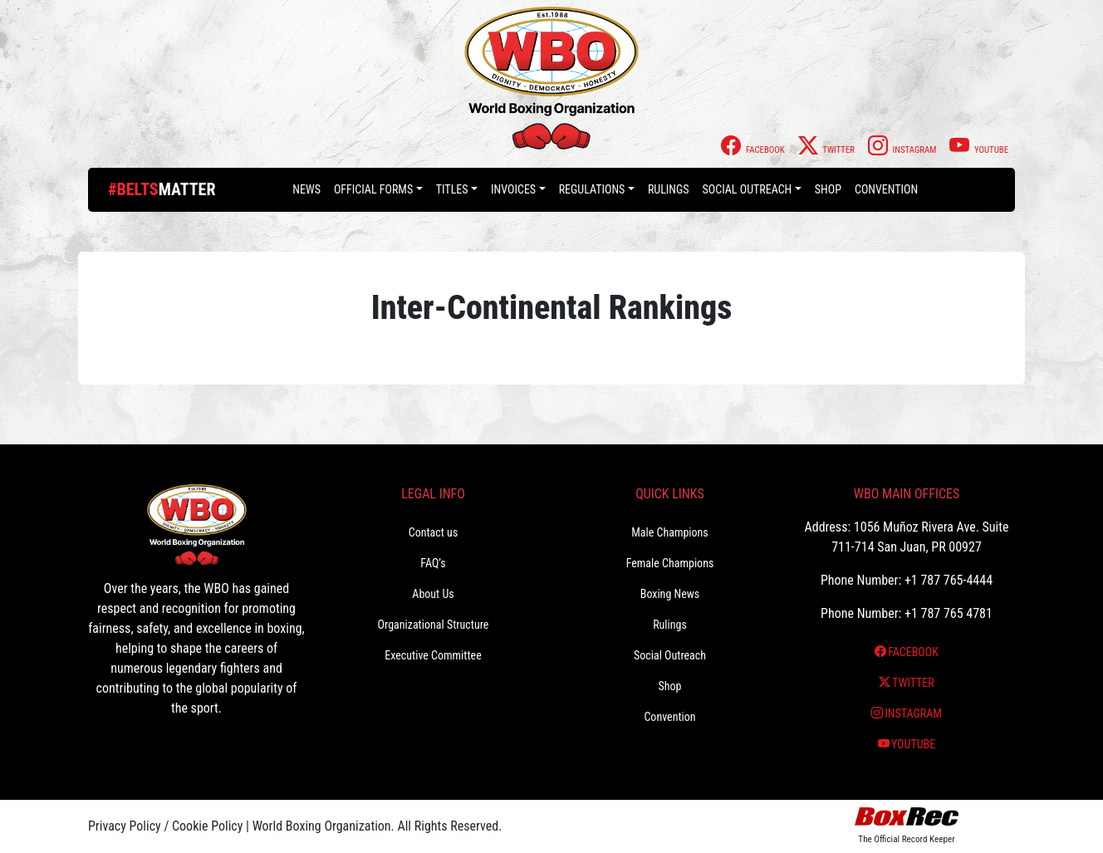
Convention (886, 189)
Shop (828, 189)
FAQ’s (432, 563)
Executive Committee (433, 655)
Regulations (592, 189)
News (306, 189)
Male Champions (669, 532)
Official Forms (373, 189)
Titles (452, 189)
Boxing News (670, 594)
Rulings (668, 189)
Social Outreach (747, 189)
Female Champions (670, 563)
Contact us (433, 532)
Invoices (513, 189)
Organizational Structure (433, 624)
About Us (432, 594)
